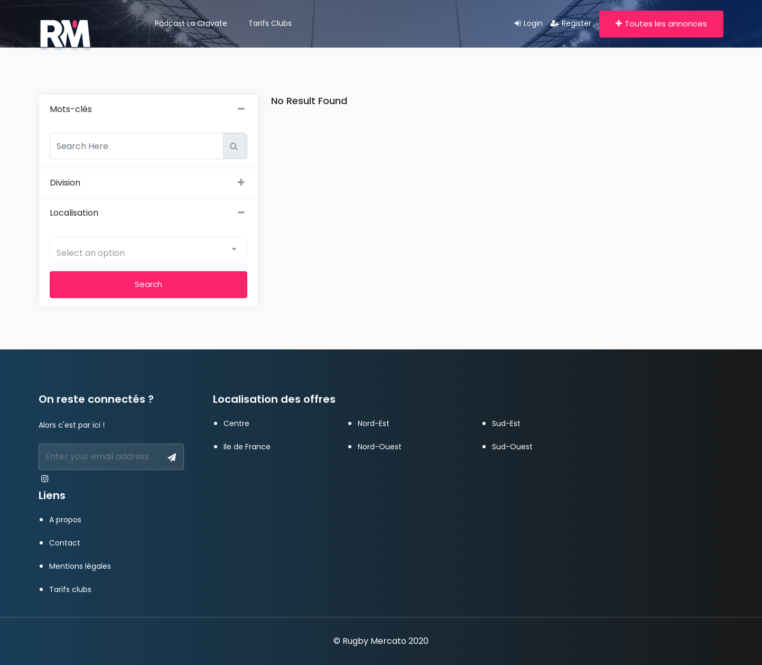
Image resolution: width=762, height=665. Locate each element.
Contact (64, 543)
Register (571, 23)
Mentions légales (80, 566)
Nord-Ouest (380, 446)
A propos (65, 519)
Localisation (148, 213)
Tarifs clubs (270, 23)
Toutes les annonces (661, 23)
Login (529, 23)
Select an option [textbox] (91, 253)
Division (148, 183)
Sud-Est (506, 423)
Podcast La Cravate (191, 23)
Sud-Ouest (512, 446)
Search (148, 284)
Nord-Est (373, 423)
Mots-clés (148, 109)
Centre (236, 423)
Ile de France (247, 446)
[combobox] (148, 249)
